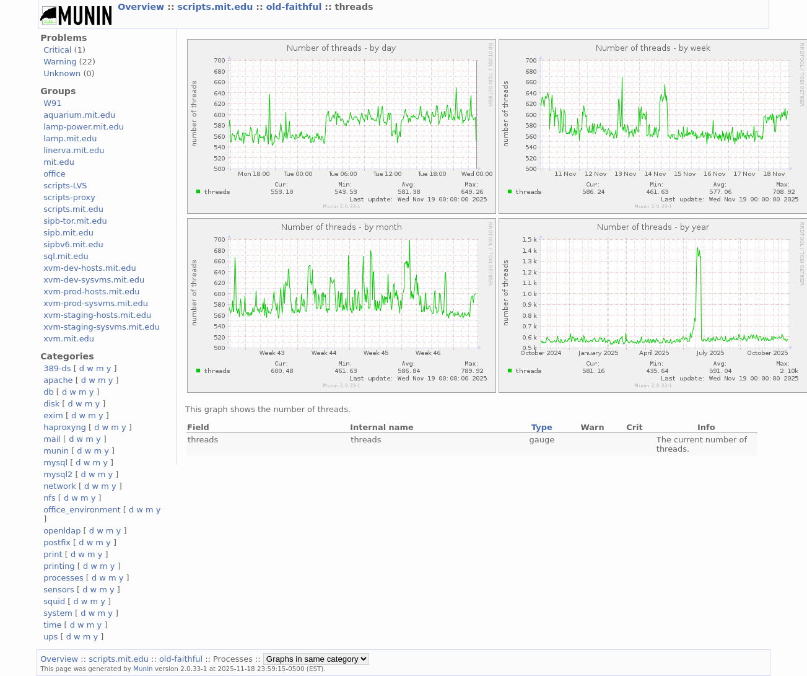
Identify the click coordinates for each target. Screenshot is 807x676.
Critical (57, 50)
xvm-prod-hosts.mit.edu (91, 291)
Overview (142, 7)
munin (56, 450)
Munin (143, 668)
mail (52, 439)
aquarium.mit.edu (79, 115)
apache (57, 380)
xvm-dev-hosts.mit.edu (89, 268)
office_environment (82, 509)
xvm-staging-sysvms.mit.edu (101, 326)
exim (53, 415)
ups (50, 636)
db (48, 392)
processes (63, 577)
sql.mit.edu (66, 256)
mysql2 (57, 474)
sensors (58, 589)
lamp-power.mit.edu (83, 126)
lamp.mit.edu (70, 138)
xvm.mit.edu (68, 338)
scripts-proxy (69, 197)
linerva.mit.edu (73, 150)
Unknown (62, 73)
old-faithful (295, 7)
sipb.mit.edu (68, 232)
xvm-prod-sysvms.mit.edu (95, 303)
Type (541, 427)
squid (54, 601)
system (57, 613)
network (59, 486)
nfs (49, 498)
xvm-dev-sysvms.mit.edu (93, 279)
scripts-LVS (65, 185)
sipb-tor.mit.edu (75, 221)
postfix (57, 542)
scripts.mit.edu (217, 7)
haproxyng (64, 427)
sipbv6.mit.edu (73, 244)
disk (51, 403)
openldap (62, 530)
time (52, 625)
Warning (59, 61)
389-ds (57, 368)
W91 (52, 103)
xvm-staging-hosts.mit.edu (97, 315)
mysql (55, 462)
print (52, 554)
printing (58, 566)
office (54, 173)
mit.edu (58, 162)
